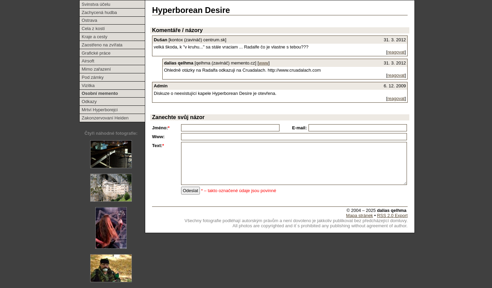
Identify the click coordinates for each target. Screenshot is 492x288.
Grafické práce (96, 53)
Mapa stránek (359, 215)
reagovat (396, 52)
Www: (158, 136)
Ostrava (89, 20)
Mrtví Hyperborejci (100, 109)
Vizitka (88, 85)
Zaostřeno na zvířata (102, 44)
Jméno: (160, 127)
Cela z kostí (93, 28)
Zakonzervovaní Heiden (105, 117)
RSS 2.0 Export (392, 215)
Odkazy (89, 101)
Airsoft (88, 60)
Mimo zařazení (96, 69)
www (263, 63)
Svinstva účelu (96, 4)
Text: (158, 145)
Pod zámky (93, 77)
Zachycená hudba (99, 12)
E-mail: (299, 127)
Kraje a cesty (94, 36)
